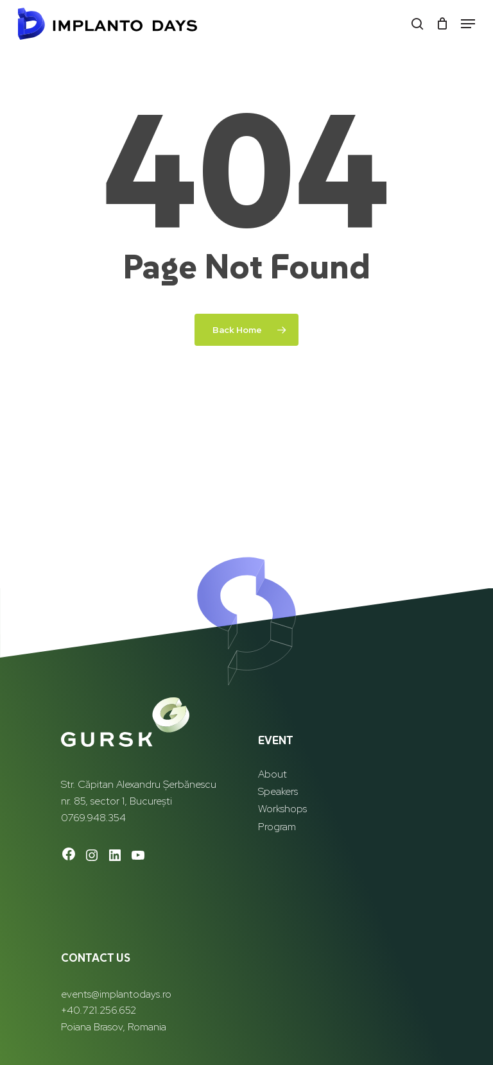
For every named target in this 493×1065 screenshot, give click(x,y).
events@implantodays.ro (116, 994)
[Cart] (441, 24)
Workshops (282, 809)
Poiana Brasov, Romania (113, 1027)
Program (277, 827)
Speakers (278, 791)
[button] (468, 23)
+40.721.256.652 (98, 1010)
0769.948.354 (93, 817)
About (272, 774)
